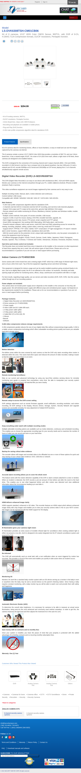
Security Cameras (34, 697)
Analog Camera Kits (11, 709)
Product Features (9, 142)
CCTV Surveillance (53, 694)
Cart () (72, 2)
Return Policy (32, 742)
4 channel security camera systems (35, 714)
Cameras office (32, 694)
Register (37, 2)
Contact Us (43, 742)
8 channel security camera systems (13, 714)
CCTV (42, 694)
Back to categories (9, 703)
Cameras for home (18, 694)
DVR (14, 683)
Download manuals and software (18, 748)
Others (70, 683)
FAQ (3, 748)
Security (22, 697)
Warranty (22, 742)
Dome (64, 694)
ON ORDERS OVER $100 (11, 1)
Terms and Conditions (9, 742)
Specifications (24, 142)
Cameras (6, 694)
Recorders (13, 697)
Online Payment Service (29, 766)
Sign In (45, 2)
